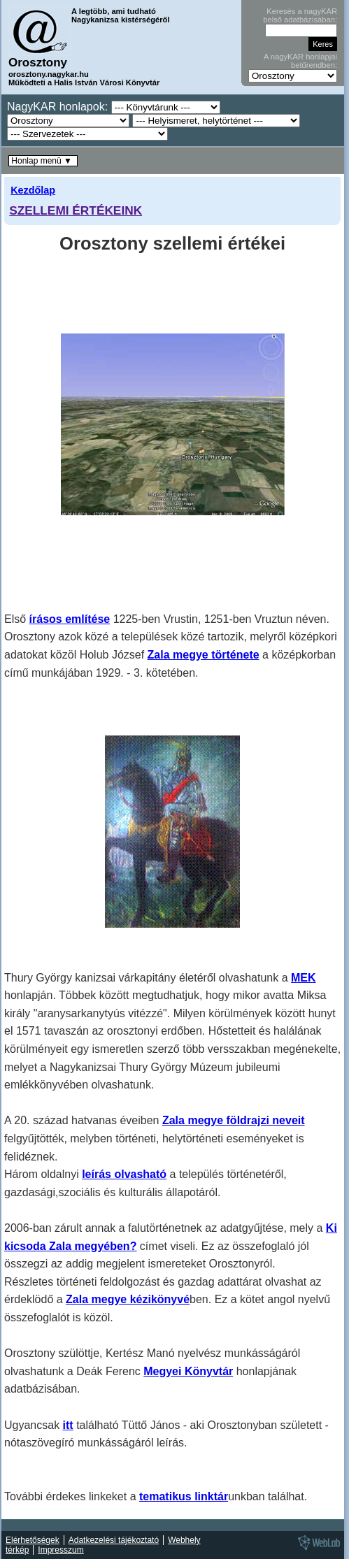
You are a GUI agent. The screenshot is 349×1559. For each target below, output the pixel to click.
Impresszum (60, 1550)
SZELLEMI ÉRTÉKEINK (75, 210)
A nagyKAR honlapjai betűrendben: (300, 60)
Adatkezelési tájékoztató (114, 1540)
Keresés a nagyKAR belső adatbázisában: (300, 15)
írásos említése (70, 619)
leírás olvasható (124, 1174)
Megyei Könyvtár (188, 1371)
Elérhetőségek (32, 1540)
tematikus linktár (183, 1496)
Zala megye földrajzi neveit (233, 1120)
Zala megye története (203, 655)
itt (68, 1425)
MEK (303, 978)
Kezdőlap (32, 190)
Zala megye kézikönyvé (128, 1299)
